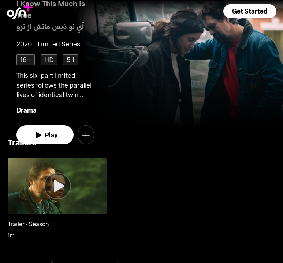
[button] (249, 11)
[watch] (45, 134)
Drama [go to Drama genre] (26, 110)
